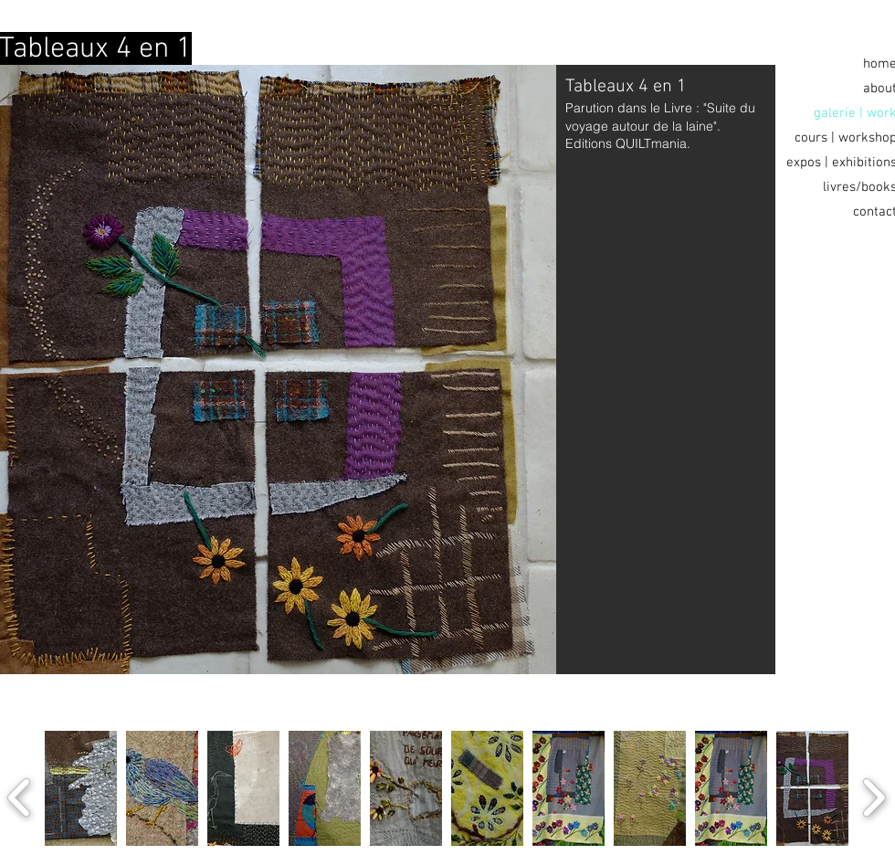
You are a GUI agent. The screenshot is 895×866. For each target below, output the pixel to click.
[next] (873, 795)
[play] (815, 858)
